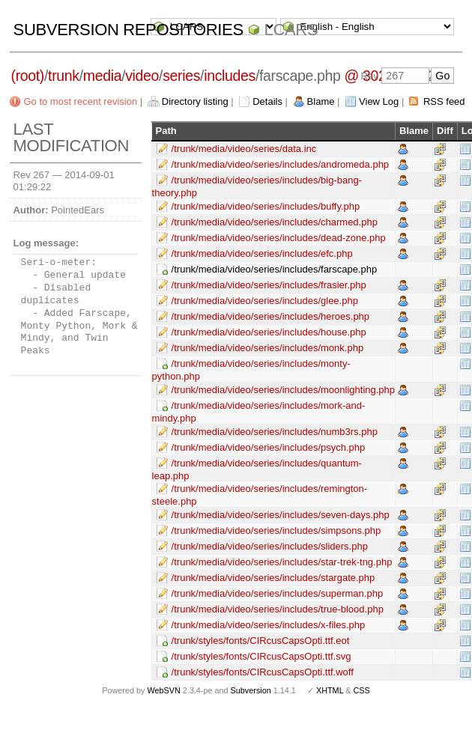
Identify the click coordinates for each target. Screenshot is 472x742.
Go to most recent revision (80, 101)
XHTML (329, 690)
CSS (362, 690)
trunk (63, 75)
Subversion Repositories (128, 29)
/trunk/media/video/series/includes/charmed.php (275, 222)
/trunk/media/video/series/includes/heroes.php (270, 316)
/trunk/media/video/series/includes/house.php (269, 332)
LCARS (291, 29)
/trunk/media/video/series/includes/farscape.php (275, 269)
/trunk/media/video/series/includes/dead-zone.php (279, 237)
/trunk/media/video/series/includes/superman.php (278, 593)
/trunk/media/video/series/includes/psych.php (269, 447)
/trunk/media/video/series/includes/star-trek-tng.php (282, 562)
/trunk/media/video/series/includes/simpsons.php (276, 530)
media (102, 75)
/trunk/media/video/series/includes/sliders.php (270, 546)
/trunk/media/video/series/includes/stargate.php (273, 577)
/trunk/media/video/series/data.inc (244, 148)
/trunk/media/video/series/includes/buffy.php (266, 206)
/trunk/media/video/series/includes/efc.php (262, 253)
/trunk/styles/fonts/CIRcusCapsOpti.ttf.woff (263, 672)
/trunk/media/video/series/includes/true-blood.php (278, 609)
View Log (379, 101)
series (181, 75)
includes (229, 75)
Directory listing (195, 101)
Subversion (251, 690)
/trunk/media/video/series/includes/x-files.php (269, 624)
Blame (321, 101)
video (142, 75)
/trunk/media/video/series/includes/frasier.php (269, 285)
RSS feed (444, 101)
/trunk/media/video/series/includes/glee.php (265, 300)
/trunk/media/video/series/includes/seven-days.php (281, 514)
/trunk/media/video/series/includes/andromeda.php (281, 164)
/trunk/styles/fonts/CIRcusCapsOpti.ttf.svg (261, 656)
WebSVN (163, 690)
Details (267, 101)
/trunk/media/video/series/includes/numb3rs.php (275, 431)
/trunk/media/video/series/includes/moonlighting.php (283, 389)
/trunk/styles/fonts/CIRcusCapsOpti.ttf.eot (261, 640)
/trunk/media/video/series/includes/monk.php (268, 347)
